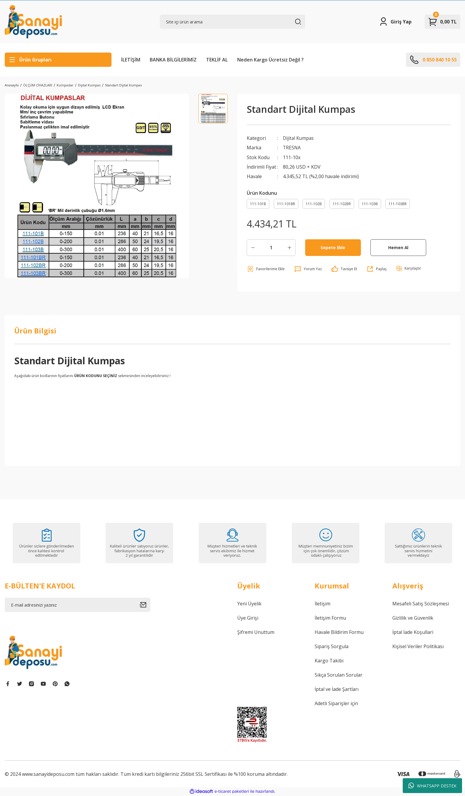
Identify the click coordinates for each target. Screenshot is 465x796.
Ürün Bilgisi (35, 331)
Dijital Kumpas (299, 138)
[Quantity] (271, 248)
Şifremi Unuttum (255, 632)
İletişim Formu (330, 618)
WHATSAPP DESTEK (432, 785)
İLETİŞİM (130, 59)
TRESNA (292, 147)
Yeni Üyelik (249, 604)
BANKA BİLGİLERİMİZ (173, 59)
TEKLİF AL (217, 59)
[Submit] (145, 605)
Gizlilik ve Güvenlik (412, 618)
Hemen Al (398, 248)
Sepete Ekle (332, 248)
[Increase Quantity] (289, 248)
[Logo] (33, 21)
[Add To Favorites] (266, 269)
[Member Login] (395, 22)
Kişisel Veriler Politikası (418, 646)
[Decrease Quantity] (253, 248)
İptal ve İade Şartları (337, 689)
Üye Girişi (247, 618)
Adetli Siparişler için (336, 703)
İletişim (322, 604)
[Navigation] (58, 60)
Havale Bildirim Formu (339, 632)
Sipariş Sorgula (331, 646)
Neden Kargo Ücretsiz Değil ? (270, 59)
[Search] (232, 22)
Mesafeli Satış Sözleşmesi (420, 604)
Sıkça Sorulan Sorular (338, 675)
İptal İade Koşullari (412, 632)
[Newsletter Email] (77, 605)
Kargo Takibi (329, 661)
